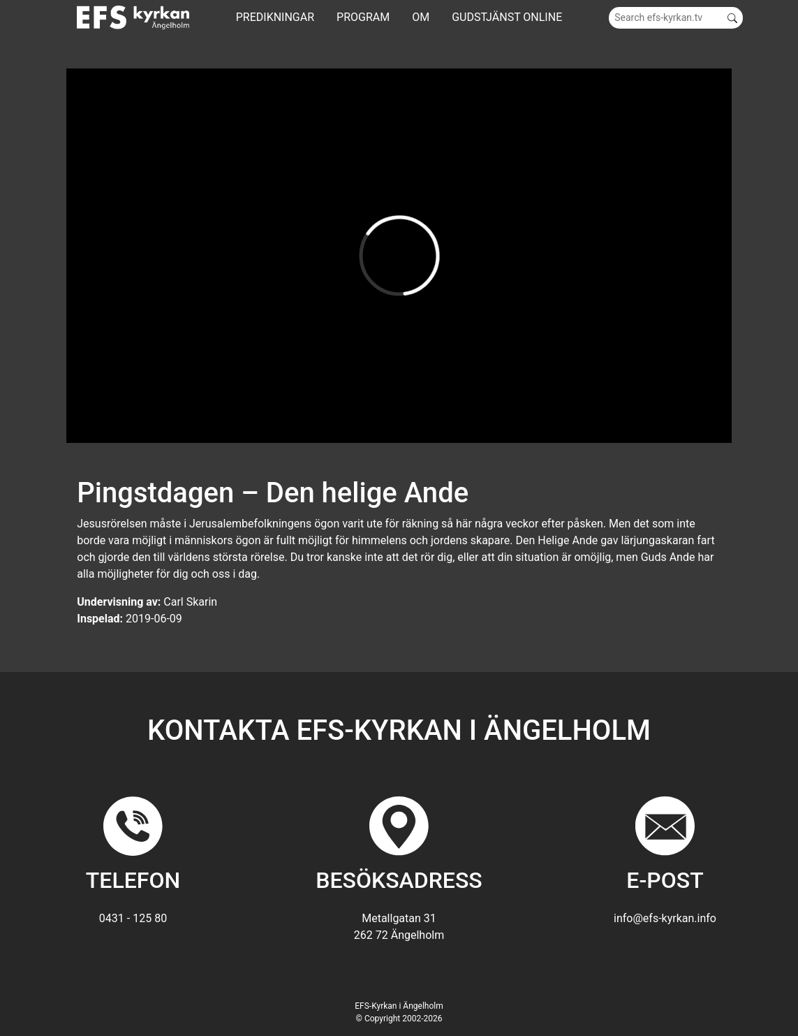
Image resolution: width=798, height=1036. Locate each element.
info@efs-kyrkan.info (665, 918)
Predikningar (275, 17)
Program (363, 17)
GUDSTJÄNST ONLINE (507, 17)
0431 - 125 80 (133, 918)
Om (420, 17)
